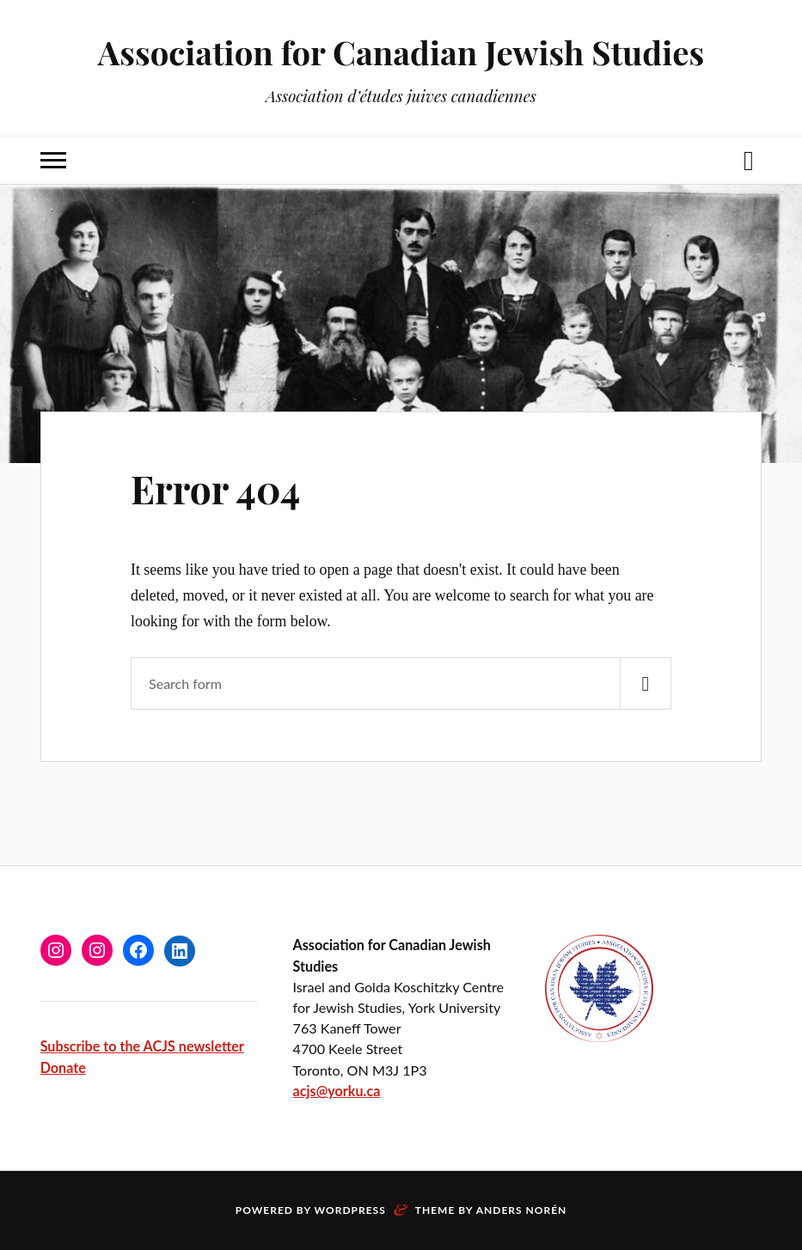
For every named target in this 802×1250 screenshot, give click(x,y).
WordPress (350, 1210)
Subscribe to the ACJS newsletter (142, 1046)
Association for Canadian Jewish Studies (401, 52)
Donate (63, 1067)
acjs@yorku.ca (337, 1090)
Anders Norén (521, 1210)
